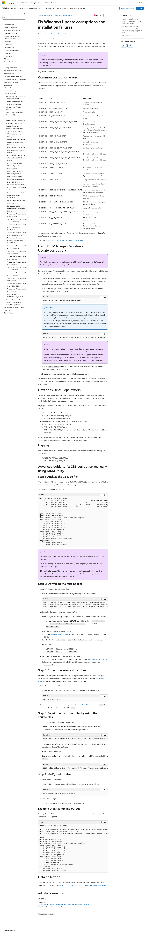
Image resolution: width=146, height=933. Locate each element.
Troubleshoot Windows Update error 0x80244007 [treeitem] (16, 290)
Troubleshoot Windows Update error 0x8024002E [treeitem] (16, 285)
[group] (75, 337)
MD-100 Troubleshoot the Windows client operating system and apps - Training (63, 904)
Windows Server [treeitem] (9, 22)
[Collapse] (25, 13)
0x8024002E (43, 218)
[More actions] (106, 15)
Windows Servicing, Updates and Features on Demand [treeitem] (16, 97)
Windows (57, 15)
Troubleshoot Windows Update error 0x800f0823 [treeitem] (16, 263)
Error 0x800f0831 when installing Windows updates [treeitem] (15, 178)
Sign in (141, 3)
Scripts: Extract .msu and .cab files (77, 705)
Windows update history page (61, 634)
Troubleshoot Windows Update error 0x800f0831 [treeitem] (16, 268)
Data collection (126, 35)
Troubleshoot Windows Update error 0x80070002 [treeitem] (16, 220)
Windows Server (67, 15)
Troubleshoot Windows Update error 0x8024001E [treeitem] (16, 279)
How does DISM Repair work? (131, 26)
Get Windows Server (127, 8)
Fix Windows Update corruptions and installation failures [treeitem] (16, 208)
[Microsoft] (3, 2)
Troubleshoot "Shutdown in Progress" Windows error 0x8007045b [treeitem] (15, 240)
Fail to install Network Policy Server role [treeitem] (16, 202)
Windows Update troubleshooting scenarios (67, 240)
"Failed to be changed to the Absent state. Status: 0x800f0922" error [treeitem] (16, 195)
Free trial (139, 8)
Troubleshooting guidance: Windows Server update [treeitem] (15, 132)
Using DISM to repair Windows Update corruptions (131, 22)
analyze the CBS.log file (84, 360)
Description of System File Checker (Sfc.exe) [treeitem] (15, 143)
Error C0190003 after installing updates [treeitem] (16, 188)
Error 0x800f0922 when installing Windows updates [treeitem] (15, 183)
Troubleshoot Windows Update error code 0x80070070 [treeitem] (16, 234)
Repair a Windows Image (53, 357)
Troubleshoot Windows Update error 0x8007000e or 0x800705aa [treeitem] (16, 227)
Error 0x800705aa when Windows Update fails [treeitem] (14, 164)
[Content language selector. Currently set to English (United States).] (11, 930)
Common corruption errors (130, 19)
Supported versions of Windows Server (57, 34)
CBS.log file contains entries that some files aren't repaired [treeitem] (16, 138)
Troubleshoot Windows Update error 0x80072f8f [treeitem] (16, 258)
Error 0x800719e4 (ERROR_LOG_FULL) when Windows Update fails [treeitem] (15, 171)
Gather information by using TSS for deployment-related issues (84, 885)
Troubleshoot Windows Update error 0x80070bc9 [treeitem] (16, 252)
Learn (40, 15)
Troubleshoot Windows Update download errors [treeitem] (16, 215)
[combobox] (13, 18)
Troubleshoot (48, 15)
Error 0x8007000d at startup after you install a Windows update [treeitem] (16, 158)
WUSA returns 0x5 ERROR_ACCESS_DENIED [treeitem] (15, 295)
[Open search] (136, 3)
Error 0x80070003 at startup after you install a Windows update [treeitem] (16, 150)
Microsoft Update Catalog (97, 659)
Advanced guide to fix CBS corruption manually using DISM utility (132, 30)
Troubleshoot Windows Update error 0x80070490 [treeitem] (16, 247)
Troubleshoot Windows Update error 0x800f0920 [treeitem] (16, 274)
